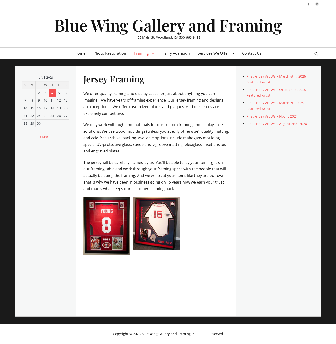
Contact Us (252, 53)
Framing (141, 53)
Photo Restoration (109, 53)
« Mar (43, 137)
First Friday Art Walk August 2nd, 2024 (277, 124)
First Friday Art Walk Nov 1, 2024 (272, 116)
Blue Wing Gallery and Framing (168, 25)
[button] (106, 226)
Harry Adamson (176, 53)
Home (80, 53)
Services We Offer (213, 53)
